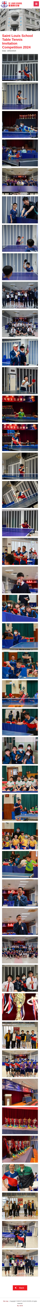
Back (21, 1288)
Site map (5, 1301)
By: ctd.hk (20, 1305)
